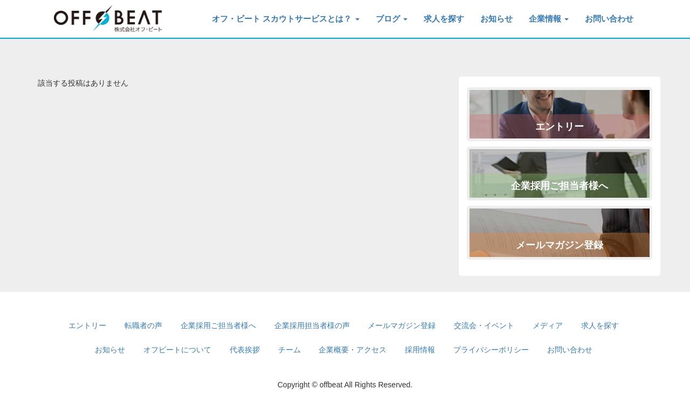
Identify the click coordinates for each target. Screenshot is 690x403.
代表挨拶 (245, 349)
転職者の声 (143, 325)
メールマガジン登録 (559, 245)
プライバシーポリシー (491, 349)
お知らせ (496, 18)
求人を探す (444, 18)
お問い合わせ (609, 18)
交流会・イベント (484, 325)
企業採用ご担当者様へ (559, 185)
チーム (289, 349)
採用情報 (420, 349)
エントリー (559, 126)
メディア (548, 325)
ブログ (392, 18)
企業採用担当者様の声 (312, 325)
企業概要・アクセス (353, 349)
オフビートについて (177, 349)
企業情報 (549, 18)
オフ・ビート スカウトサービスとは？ (285, 18)
